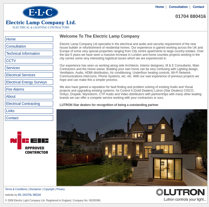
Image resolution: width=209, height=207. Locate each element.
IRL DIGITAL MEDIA (29, 194)
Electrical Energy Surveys (26, 82)
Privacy (60, 189)
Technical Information (23, 53)
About (11, 96)
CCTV (11, 61)
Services (13, 68)
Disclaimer (35, 189)
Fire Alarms (15, 89)
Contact (198, 7)
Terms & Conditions (16, 189)
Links (10, 111)
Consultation (178, 7)
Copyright (48, 189)
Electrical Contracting (23, 104)
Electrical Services (20, 75)
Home (159, 7)
